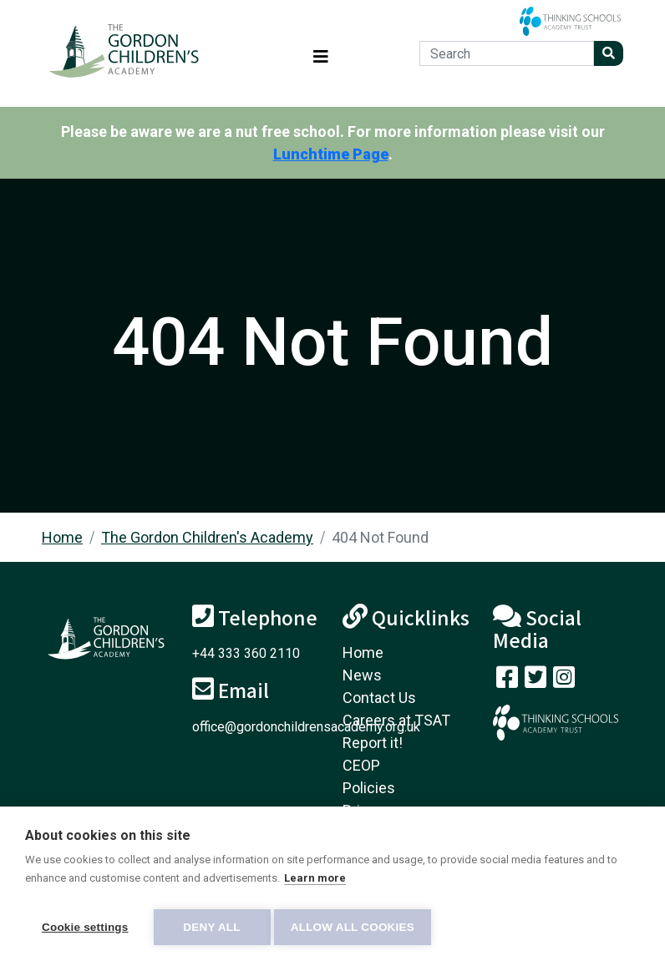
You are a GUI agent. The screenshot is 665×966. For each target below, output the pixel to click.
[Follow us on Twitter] (535, 681)
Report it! (373, 742)
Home (62, 537)
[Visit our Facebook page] (507, 681)
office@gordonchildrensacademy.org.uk (306, 727)
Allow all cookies (357, 927)
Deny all (211, 927)
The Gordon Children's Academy (207, 537)
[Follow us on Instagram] (564, 681)
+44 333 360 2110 (246, 653)
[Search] (506, 53)
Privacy (367, 810)
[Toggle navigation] (320, 54)
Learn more (315, 883)
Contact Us (379, 697)
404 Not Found (380, 537)
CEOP (361, 765)
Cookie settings (85, 927)
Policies (369, 788)
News (362, 675)
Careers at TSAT (396, 720)
